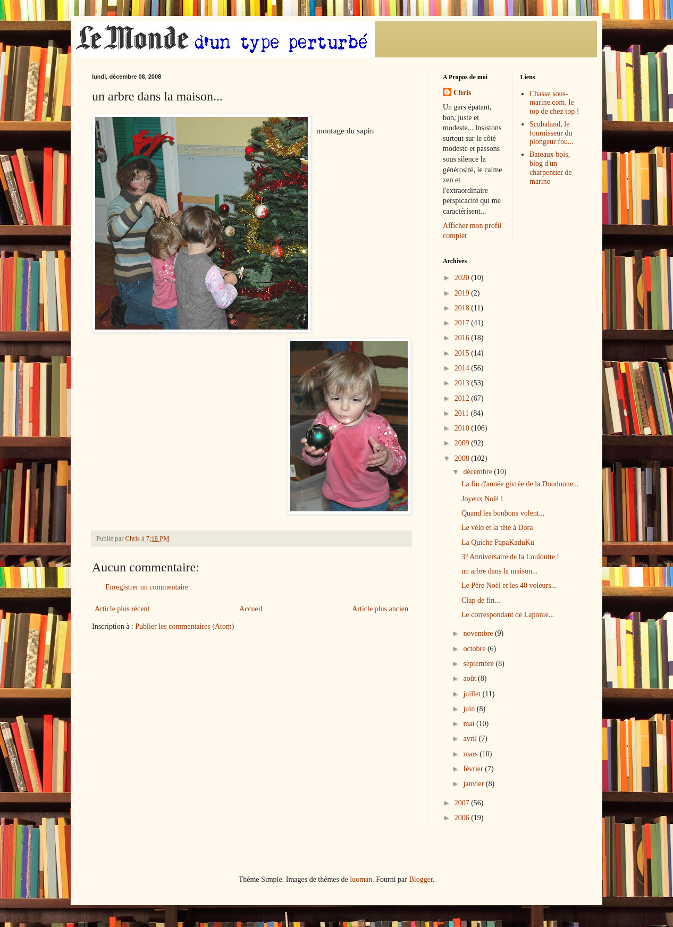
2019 (463, 293)
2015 (463, 353)
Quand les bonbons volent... (502, 513)
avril (470, 739)
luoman (361, 879)
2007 (463, 803)
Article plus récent (122, 609)
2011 (463, 413)
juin (469, 709)
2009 (463, 443)
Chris (462, 93)
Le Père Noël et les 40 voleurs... (509, 585)
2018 (463, 308)
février (474, 769)
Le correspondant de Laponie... (507, 615)
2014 (463, 368)
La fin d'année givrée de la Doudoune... (520, 484)
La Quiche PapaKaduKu (497, 542)
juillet (472, 694)
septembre (479, 664)
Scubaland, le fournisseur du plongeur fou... (551, 133)
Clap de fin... (480, 600)
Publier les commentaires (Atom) (184, 626)
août (470, 678)
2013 (463, 383)
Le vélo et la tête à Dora (497, 528)
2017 (463, 323)
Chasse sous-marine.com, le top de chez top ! (554, 103)
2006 (463, 818)
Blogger (420, 879)
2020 (463, 278)
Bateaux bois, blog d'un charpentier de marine (550, 167)
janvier (474, 784)
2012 (463, 398)
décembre (478, 472)
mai (469, 724)
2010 (463, 428)
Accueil (251, 609)
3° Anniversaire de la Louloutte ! (510, 557)
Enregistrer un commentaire (146, 587)
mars (471, 754)
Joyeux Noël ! (482, 499)
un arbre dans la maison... (499, 571)
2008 (463, 458)
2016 (463, 338)
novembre (478, 633)
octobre (475, 649)
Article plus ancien (380, 609)
